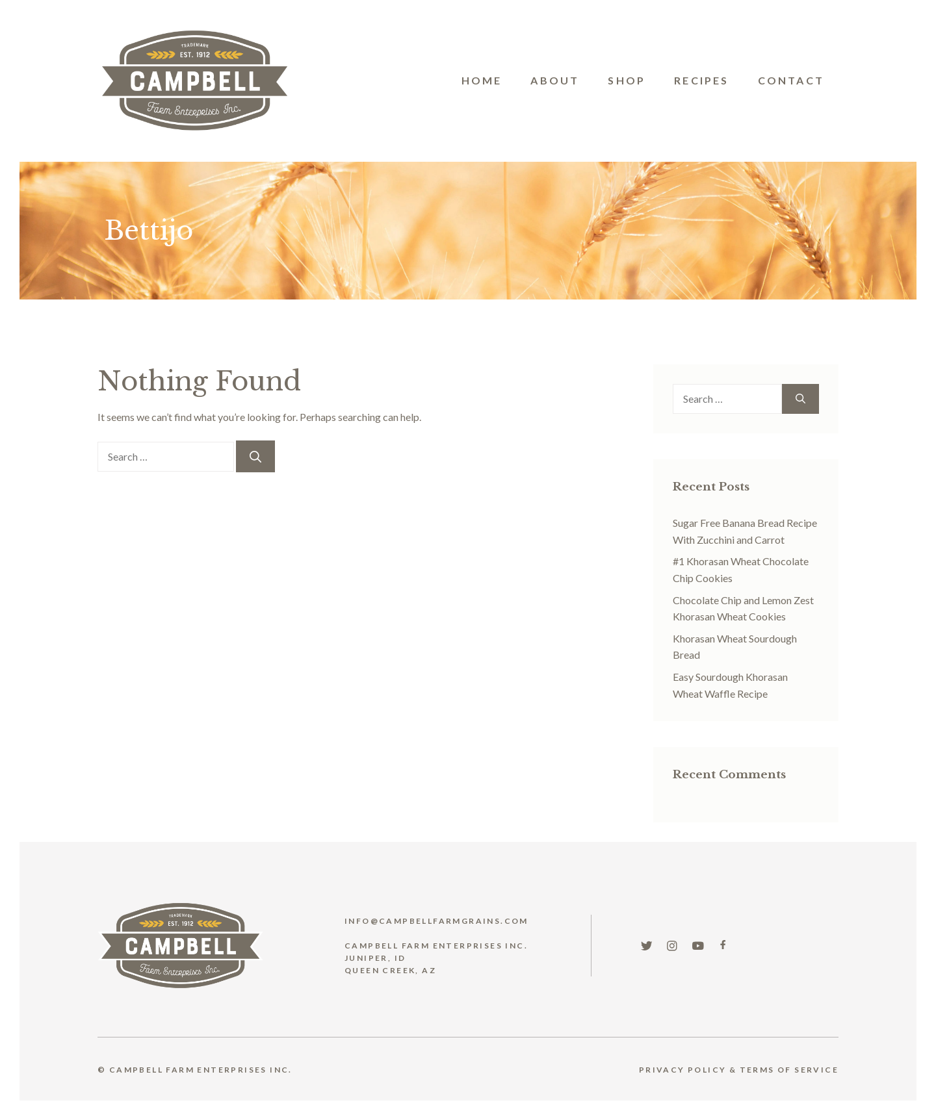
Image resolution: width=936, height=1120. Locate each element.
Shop (626, 80)
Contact (791, 80)
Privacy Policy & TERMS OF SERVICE (738, 1070)
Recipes (701, 80)
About (554, 80)
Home (482, 80)
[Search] (255, 456)
